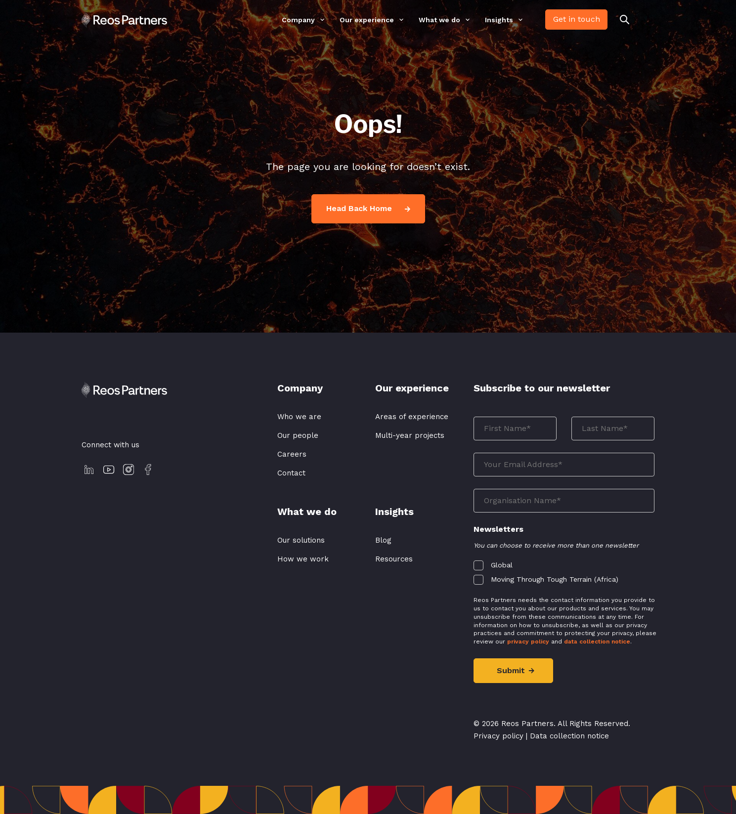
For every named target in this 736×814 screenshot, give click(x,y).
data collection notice (597, 641)
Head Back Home (368, 208)
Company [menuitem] (298, 20)
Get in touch (576, 19)
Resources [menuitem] (394, 559)
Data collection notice (569, 735)
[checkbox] (564, 569)
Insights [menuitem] (499, 20)
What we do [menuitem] (439, 20)
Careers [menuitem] (291, 454)
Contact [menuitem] (291, 473)
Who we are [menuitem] (299, 416)
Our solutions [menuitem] (301, 540)
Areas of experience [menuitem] (411, 416)
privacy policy (528, 641)
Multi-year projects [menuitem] (409, 435)
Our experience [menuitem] (367, 20)
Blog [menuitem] (383, 540)
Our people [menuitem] (297, 435)
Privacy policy (498, 735)
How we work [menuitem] (303, 559)
